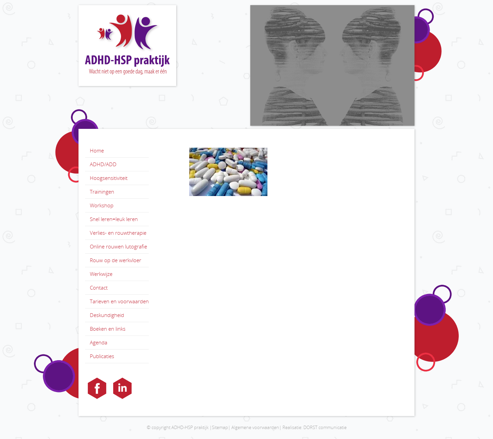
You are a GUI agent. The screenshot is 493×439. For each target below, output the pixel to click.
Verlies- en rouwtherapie (118, 232)
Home (97, 150)
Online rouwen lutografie (118, 246)
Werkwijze (101, 273)
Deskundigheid (107, 315)
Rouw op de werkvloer (115, 260)
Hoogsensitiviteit (109, 177)
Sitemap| (221, 427)
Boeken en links (107, 328)
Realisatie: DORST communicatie (314, 427)
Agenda (98, 342)
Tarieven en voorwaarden (119, 301)
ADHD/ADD (103, 164)
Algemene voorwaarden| (256, 427)
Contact (99, 287)
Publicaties (102, 356)
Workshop (101, 205)
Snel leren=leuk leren (114, 219)
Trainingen (102, 191)
